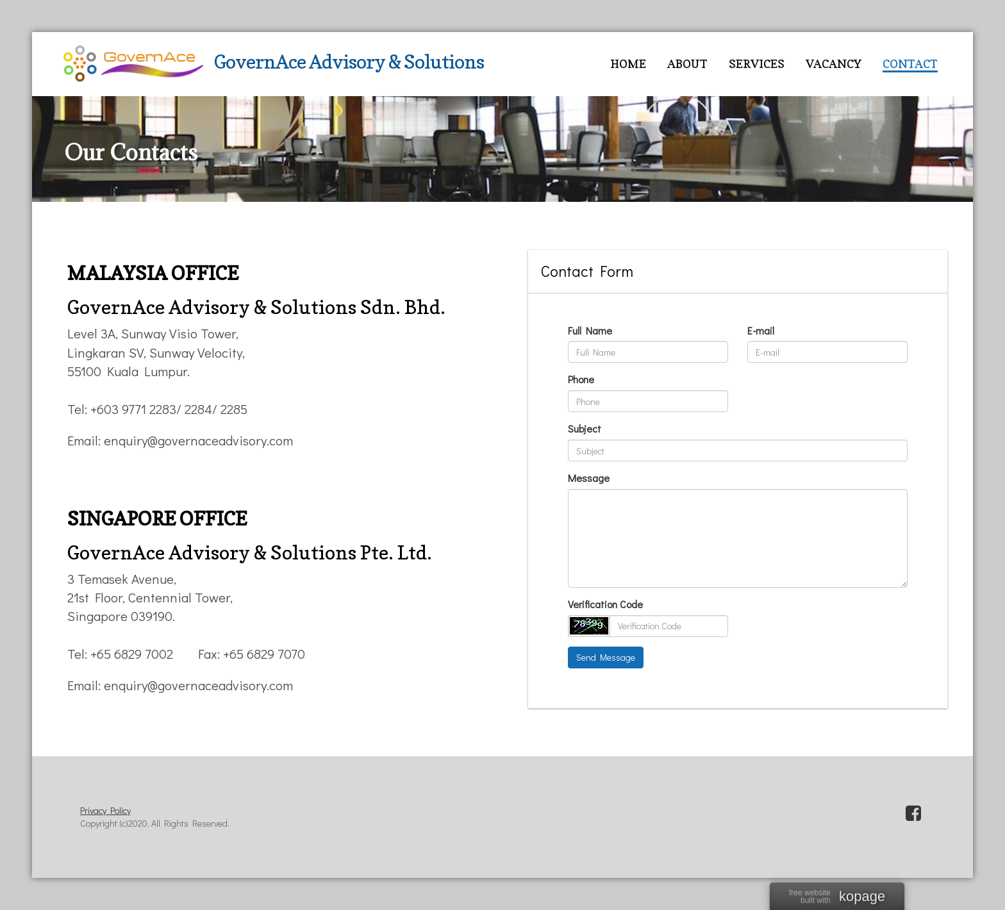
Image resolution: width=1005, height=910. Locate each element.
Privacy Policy (105, 810)
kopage (862, 897)
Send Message (605, 657)
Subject (584, 428)
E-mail (760, 330)
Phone (581, 379)
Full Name (590, 330)
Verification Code (605, 604)
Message (589, 477)
